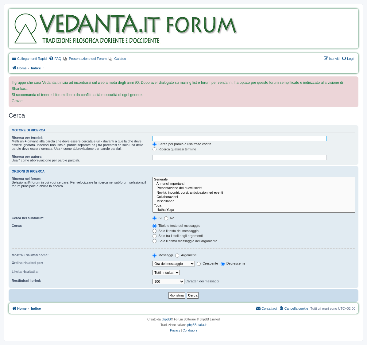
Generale (254, 179)
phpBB (166, 319)
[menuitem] (55, 58)
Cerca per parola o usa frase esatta (182, 144)
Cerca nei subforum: (28, 218)
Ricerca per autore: (27, 156)
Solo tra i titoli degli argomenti (178, 236)
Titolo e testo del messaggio (176, 225)
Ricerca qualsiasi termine (174, 149)
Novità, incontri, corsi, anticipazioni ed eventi (254, 193)
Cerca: (17, 225)
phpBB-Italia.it (197, 325)
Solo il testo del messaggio (176, 231)
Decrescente (233, 263)
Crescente (207, 263)
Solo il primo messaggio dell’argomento (185, 241)
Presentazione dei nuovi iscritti (254, 188)
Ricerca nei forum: (26, 178)
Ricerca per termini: (27, 137)
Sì (157, 218)
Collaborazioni (254, 197)
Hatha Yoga (254, 210)
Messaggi (163, 255)
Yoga (254, 206)
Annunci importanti (254, 184)
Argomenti (185, 255)
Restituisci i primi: (26, 280)
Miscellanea (254, 201)
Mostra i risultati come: (30, 255)
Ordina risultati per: (27, 263)
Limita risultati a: (25, 271)
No (169, 218)
